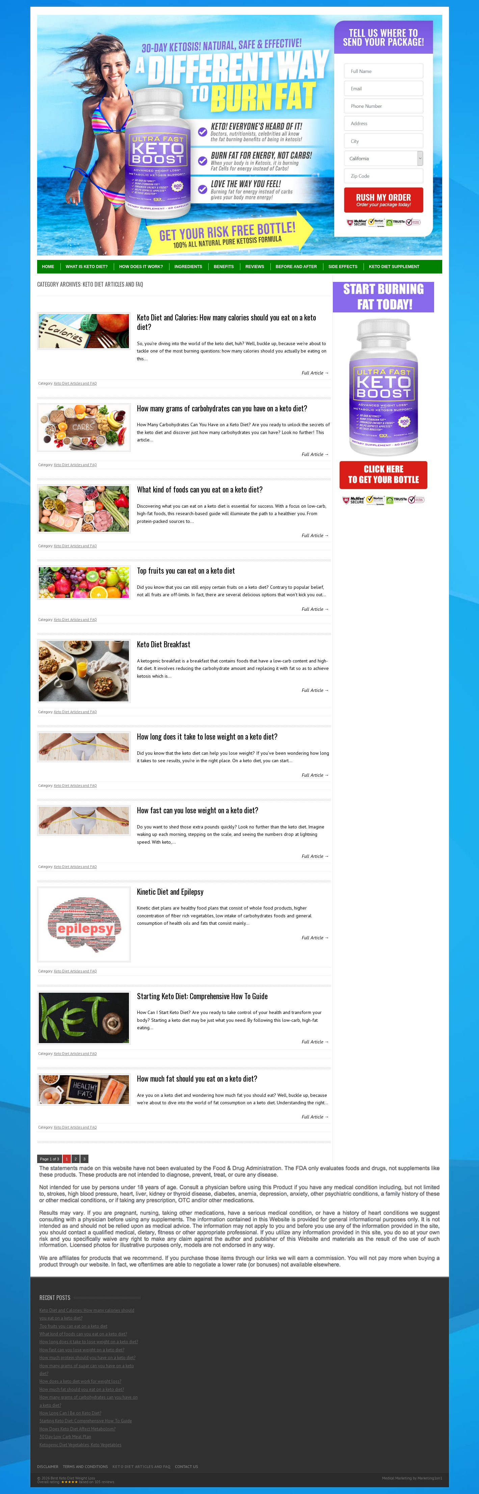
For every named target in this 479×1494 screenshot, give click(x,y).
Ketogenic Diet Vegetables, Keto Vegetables (80, 1445)
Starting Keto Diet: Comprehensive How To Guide (202, 995)
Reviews (254, 266)
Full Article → (315, 373)
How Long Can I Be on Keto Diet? (70, 1413)
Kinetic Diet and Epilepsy (170, 891)
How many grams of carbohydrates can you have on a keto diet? (222, 408)
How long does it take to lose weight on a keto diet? (207, 736)
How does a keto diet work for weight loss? (80, 1381)
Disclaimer (47, 1466)
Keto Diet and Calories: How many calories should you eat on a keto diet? (226, 322)
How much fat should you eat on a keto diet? (197, 1078)
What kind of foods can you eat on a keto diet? (200, 489)
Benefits (224, 266)
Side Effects (342, 266)
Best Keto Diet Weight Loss (73, 1478)
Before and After (296, 266)
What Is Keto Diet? (87, 266)
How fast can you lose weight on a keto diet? (197, 809)
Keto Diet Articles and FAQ (75, 383)
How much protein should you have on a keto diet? (87, 1357)
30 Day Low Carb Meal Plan (65, 1437)
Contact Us (186, 1466)
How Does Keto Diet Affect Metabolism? (77, 1429)
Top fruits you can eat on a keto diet (186, 570)
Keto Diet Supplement (394, 266)
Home (48, 266)
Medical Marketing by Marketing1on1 (412, 1478)
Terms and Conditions (85, 1466)
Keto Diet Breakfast (163, 643)
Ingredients (188, 266)
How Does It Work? (141, 266)
